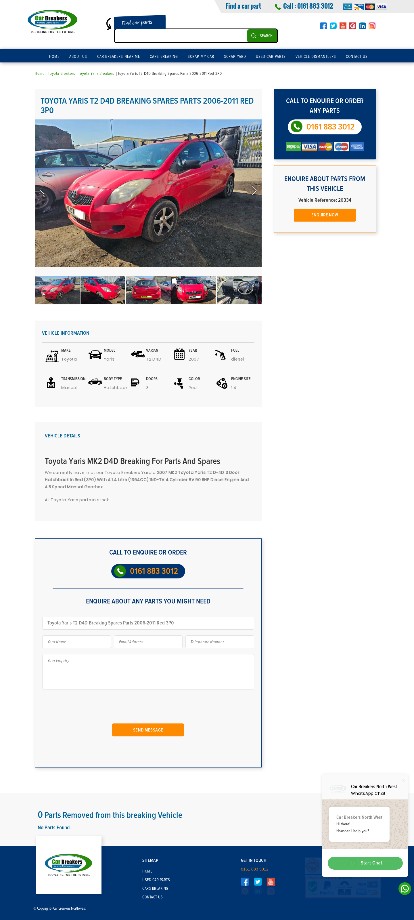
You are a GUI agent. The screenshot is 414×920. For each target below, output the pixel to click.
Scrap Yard (235, 57)
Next (254, 190)
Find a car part (243, 5)
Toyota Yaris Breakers (96, 74)
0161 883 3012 (315, 5)
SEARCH (266, 36)
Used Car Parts (271, 57)
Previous (42, 190)
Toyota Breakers (61, 74)
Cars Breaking (164, 57)
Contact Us (357, 57)
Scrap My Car (201, 57)
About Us (78, 57)
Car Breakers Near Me (118, 57)
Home (54, 57)
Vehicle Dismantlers (316, 57)
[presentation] (89, 709)
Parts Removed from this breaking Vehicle (110, 815)
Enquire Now (324, 215)
